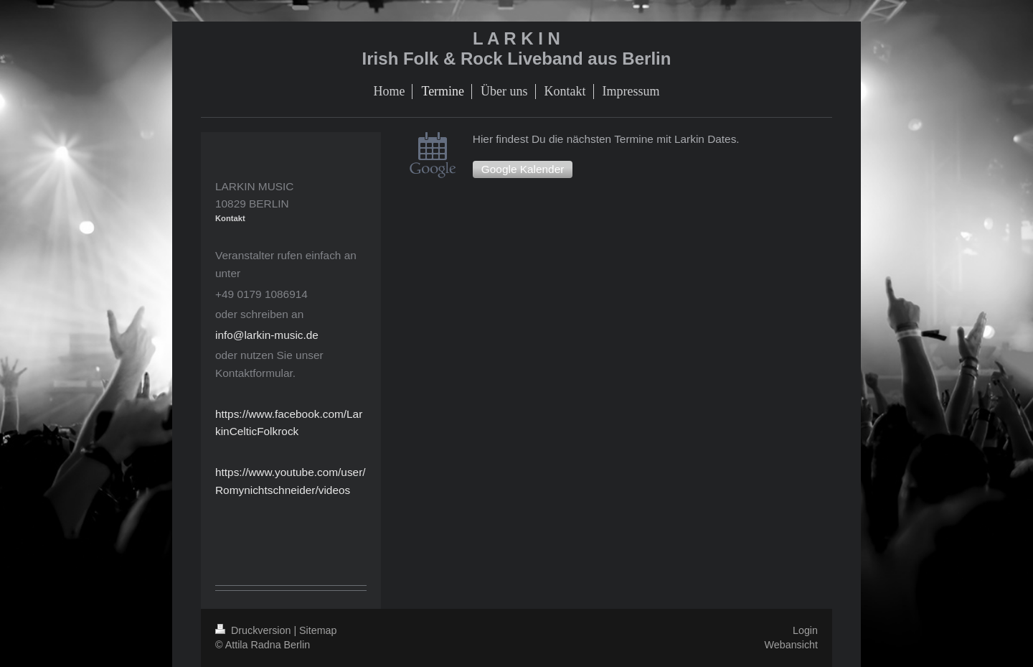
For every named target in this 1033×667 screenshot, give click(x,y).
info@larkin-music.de (267, 335)
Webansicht (791, 644)
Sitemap (317, 630)
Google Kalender (523, 169)
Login (805, 630)
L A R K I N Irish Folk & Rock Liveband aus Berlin (516, 48)
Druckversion (254, 630)
